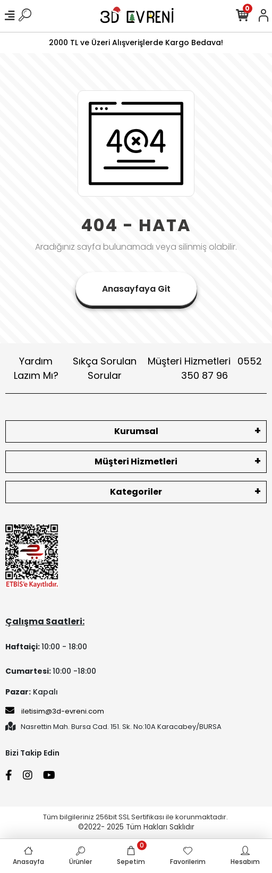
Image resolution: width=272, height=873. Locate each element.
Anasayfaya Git (136, 289)
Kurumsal (136, 431)
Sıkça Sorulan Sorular (105, 368)
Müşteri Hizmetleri (205, 368)
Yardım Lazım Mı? (36, 368)
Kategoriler (136, 492)
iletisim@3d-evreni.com (54, 711)
